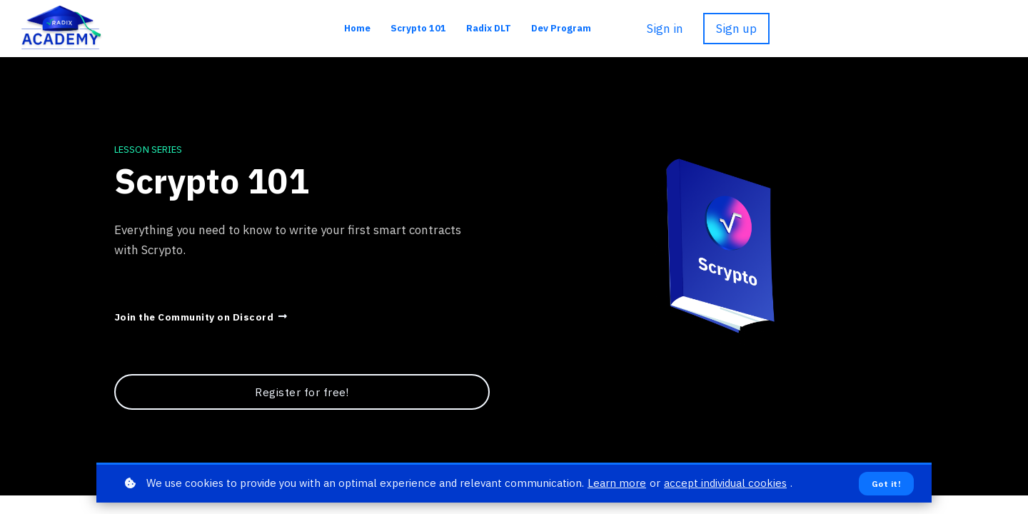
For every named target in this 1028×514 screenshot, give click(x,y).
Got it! (886, 483)
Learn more (617, 483)
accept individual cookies (725, 483)
